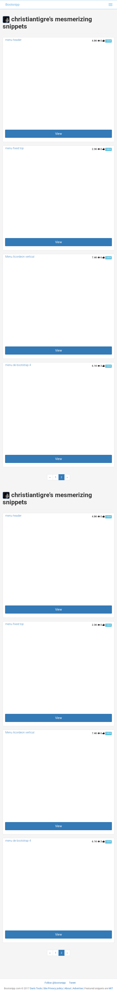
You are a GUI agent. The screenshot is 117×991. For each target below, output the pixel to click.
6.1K (96, 365)
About (67, 988)
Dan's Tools (36, 988)
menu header (13, 40)
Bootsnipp (12, 4)
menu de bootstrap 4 (18, 365)
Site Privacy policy (53, 988)
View (58, 133)
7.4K (96, 257)
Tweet (72, 982)
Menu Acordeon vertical (19, 256)
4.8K (96, 40)
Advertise (78, 988)
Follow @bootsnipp (55, 982)
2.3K (96, 149)
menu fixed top (14, 148)
